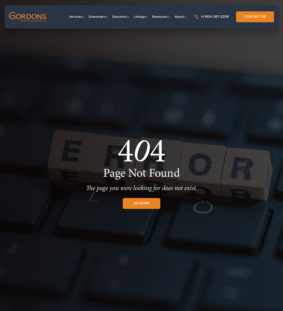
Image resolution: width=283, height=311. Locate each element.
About (181, 16)
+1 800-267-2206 (215, 16)
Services (76, 16)
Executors (121, 16)
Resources (161, 16)
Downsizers (98, 16)
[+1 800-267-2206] (196, 17)
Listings (141, 16)
